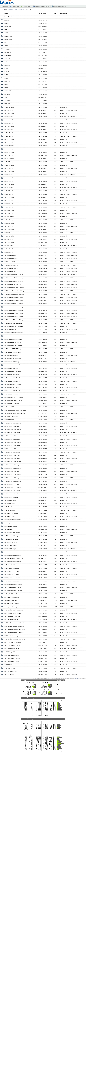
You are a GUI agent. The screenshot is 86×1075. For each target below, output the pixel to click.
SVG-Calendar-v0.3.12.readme (12, 378)
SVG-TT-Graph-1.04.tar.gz (11, 661)
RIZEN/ (6, 84)
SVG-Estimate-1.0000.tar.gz (12, 426)
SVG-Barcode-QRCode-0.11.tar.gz (13, 316)
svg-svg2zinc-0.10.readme (11, 603)
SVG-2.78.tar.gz (8, 194)
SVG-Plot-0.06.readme (10, 545)
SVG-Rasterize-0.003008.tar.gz (12, 561)
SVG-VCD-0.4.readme (10, 671)
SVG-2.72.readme (9, 152)
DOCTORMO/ (8, 39)
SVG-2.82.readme (9, 216)
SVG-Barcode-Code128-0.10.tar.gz (13, 278)
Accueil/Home (5, 6)
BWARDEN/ (7, 26)
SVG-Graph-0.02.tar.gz (10, 516)
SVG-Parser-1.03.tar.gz (10, 542)
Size (55, 13)
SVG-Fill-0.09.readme (10, 500)
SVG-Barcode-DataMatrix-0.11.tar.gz (14, 291)
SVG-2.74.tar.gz (8, 168)
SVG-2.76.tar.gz (8, 181)
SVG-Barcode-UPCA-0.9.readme (13, 345)
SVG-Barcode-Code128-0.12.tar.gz (13, 284)
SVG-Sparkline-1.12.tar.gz (11, 581)
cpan (10, 10)
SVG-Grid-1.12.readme (10, 526)
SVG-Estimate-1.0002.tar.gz (12, 439)
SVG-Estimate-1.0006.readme (12, 461)
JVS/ (5, 62)
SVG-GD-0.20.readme (10, 507)
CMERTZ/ (7, 29)
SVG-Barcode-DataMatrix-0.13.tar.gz (14, 297)
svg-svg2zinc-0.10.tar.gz (11, 607)
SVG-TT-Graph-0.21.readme (12, 652)
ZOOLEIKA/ (7, 104)
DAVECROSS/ (8, 36)
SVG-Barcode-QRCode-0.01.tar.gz (13, 303)
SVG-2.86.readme (9, 242)
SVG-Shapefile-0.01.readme (12, 565)
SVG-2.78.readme (9, 191)
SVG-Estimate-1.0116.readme (12, 487)
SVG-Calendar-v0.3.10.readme (12, 365)
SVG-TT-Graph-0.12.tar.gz (11, 648)
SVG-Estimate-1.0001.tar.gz (12, 432)
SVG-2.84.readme (9, 229)
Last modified (42, 13)
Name (6, 13)
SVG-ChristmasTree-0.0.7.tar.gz (13, 400)
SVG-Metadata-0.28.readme (12, 532)
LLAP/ (6, 68)
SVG (28, 10)
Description (63, 13)
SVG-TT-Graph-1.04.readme (12, 658)
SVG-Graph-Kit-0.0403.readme (12, 519)
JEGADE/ (7, 58)
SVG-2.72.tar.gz (8, 155)
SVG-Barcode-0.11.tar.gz (11, 268)
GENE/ (6, 46)
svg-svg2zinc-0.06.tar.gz (11, 600)
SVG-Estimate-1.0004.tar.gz (12, 452)
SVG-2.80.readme (9, 204)
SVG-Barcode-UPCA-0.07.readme (13, 332)
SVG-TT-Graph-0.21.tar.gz (11, 655)
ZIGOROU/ (7, 100)
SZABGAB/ (7, 94)
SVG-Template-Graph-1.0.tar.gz (13, 613)
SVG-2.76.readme (9, 178)
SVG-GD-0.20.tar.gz (9, 510)
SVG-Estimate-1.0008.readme (12, 468)
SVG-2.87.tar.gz (8, 252)
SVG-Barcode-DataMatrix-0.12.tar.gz (14, 294)
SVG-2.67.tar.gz (8, 123)
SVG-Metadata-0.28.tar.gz (11, 536)
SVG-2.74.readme (9, 165)
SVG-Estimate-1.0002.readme (12, 436)
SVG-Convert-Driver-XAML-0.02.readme (15, 410)
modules (15, 10)
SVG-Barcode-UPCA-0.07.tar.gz (13, 336)
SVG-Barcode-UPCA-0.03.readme (13, 326)
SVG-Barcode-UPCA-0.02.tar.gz (13, 323)
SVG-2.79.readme (9, 197)
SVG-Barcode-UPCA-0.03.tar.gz (13, 329)
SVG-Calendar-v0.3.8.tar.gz (11, 355)
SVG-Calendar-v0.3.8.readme (12, 352)
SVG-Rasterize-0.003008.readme (13, 558)
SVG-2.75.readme (9, 171)
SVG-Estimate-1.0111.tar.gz (12, 484)
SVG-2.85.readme (9, 236)
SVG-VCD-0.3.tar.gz (9, 668)
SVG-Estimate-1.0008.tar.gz (12, 471)
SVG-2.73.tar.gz (8, 162)
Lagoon (48, 678)
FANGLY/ (7, 42)
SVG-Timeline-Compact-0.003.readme (14, 629)
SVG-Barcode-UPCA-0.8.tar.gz (12, 342)
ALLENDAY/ (7, 20)
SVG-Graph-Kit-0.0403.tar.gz (12, 523)
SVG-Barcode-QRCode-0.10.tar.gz (13, 313)
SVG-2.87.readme (9, 249)
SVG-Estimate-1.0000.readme (12, 423)
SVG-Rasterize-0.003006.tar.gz (12, 555)
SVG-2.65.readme (9, 107)
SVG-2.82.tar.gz (8, 220)
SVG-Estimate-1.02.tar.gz (11, 497)
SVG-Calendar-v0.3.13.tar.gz (12, 387)
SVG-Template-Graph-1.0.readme (13, 610)
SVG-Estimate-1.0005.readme (12, 455)
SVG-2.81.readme (9, 210)
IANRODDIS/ (8, 52)
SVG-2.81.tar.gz (8, 213)
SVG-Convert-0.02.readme (11, 403)
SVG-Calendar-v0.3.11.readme (12, 371)
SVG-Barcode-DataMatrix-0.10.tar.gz (14, 287)
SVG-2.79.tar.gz (8, 200)
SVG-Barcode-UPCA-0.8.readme (13, 339)
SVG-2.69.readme (9, 133)
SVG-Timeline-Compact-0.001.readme (14, 623)
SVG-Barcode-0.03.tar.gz (11, 262)
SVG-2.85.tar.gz (8, 239)
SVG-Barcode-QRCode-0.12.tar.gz (13, 320)
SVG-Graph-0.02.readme (11, 513)
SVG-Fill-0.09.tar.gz (9, 503)
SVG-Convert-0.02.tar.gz (11, 407)
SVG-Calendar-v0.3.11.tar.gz (12, 374)
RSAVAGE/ (7, 91)
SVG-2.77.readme (9, 184)
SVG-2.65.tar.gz (8, 110)
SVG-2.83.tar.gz (8, 226)
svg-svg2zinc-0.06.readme (11, 597)
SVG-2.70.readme (9, 139)
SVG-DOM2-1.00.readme (11, 416)
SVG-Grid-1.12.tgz (9, 529)
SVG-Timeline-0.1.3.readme (12, 616)
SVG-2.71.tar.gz (8, 149)
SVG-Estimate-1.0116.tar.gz (12, 490)
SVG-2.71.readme (9, 145)
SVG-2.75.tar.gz (8, 174)
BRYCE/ (6, 23)
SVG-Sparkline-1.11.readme (12, 571)
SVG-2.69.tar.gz (8, 136)
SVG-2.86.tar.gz (8, 245)
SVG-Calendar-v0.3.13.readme (12, 384)
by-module (22, 10)
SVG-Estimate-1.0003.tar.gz (12, 445)
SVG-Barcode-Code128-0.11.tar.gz (13, 281)
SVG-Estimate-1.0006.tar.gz (12, 465)
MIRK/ (6, 78)
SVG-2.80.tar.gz (8, 207)
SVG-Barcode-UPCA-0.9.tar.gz (12, 349)
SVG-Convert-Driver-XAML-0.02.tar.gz (14, 413)
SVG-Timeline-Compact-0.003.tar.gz (14, 632)
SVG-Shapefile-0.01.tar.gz (11, 568)
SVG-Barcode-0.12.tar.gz (11, 271)
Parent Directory (8, 17)
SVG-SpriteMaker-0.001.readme (13, 584)
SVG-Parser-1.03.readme (11, 539)
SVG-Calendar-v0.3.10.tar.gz (12, 368)
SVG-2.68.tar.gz (8, 129)
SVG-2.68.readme (9, 126)
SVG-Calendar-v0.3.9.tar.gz (11, 361)
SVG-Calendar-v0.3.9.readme (12, 358)
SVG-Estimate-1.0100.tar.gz (12, 478)
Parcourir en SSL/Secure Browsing (59, 6)
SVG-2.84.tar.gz (8, 233)
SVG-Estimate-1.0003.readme (12, 442)
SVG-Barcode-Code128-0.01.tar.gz (13, 274)
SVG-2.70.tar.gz (8, 142)
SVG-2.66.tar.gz (8, 116)
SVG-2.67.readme (9, 120)
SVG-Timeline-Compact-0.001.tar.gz (14, 626)
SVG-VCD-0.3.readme (10, 665)
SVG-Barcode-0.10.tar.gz (11, 265)
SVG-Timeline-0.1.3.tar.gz (11, 619)
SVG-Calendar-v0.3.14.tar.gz (12, 394)
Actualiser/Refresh (27, 6)
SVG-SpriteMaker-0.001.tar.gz (12, 587)
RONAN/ (6, 87)
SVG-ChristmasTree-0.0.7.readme (13, 397)
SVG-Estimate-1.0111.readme (12, 481)
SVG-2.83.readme (9, 223)
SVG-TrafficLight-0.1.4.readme (12, 642)
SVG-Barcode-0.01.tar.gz (11, 255)
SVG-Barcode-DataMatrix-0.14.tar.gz (14, 300)
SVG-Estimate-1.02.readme (11, 494)
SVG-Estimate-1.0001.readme (12, 429)
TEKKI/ (6, 97)
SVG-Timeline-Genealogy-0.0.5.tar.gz (14, 639)
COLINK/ (6, 33)
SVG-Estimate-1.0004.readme (12, 449)
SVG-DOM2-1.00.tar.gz (10, 420)
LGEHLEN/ (7, 65)
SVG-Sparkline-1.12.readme (12, 577)
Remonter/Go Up (15, 6)
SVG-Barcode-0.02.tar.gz (11, 258)
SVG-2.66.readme (9, 113)
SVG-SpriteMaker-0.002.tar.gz (12, 594)
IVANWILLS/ (7, 55)
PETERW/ (7, 81)
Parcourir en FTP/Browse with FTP (42, 6)
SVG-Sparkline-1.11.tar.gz (11, 574)
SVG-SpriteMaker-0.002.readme (13, 590)
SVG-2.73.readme (9, 158)
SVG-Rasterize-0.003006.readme (13, 552)
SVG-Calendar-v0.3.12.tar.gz (12, 381)
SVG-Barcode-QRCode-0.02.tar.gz (13, 307)
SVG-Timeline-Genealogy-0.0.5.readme (15, 636)
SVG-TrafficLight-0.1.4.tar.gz (12, 645)
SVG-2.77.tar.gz (8, 187)
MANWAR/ (7, 71)
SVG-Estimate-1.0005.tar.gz (12, 458)
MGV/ (6, 75)
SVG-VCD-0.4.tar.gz (9, 674)
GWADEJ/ (7, 49)
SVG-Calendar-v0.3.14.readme (12, 391)
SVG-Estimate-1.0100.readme (12, 474)
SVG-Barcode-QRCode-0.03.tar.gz (13, 310)
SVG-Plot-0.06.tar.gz (10, 548)
